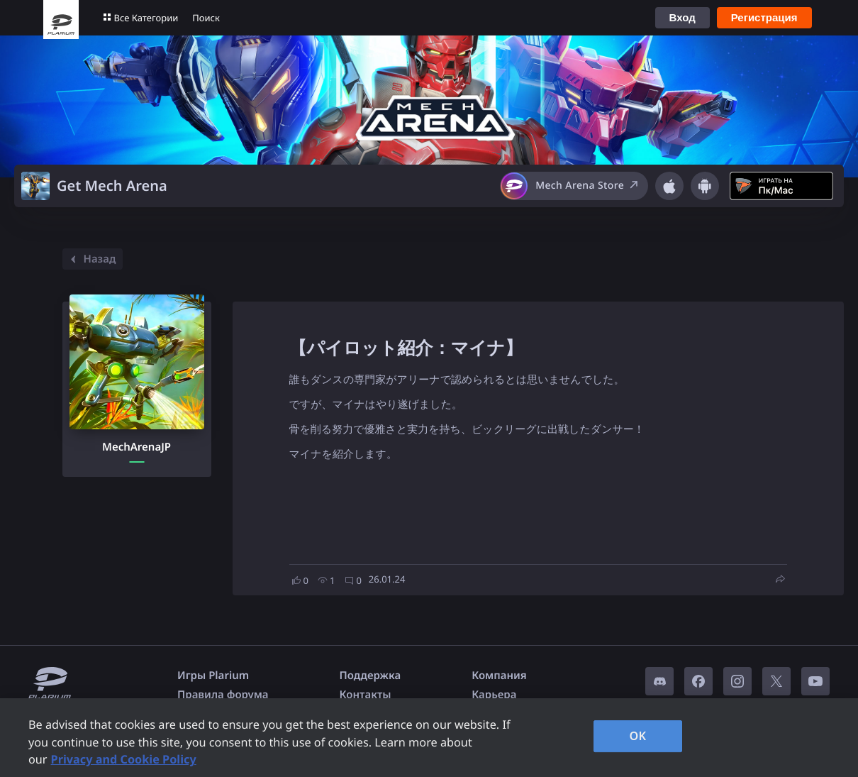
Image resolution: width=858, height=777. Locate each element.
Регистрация (764, 17)
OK (638, 736)
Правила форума (223, 695)
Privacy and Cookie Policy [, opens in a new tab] (123, 759)
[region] (429, 737)
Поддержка (370, 675)
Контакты (365, 695)
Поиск (206, 17)
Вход (682, 17)
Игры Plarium (213, 675)
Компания (499, 675)
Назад (91, 259)
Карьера (494, 695)
